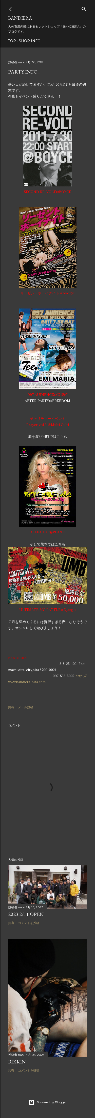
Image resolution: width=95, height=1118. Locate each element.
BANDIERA (20, 18)
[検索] (84, 8)
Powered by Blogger (48, 1102)
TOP (12, 41)
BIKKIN (17, 1061)
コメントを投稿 (28, 923)
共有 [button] (11, 707)
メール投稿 (25, 707)
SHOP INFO (30, 41)
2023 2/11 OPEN (26, 914)
